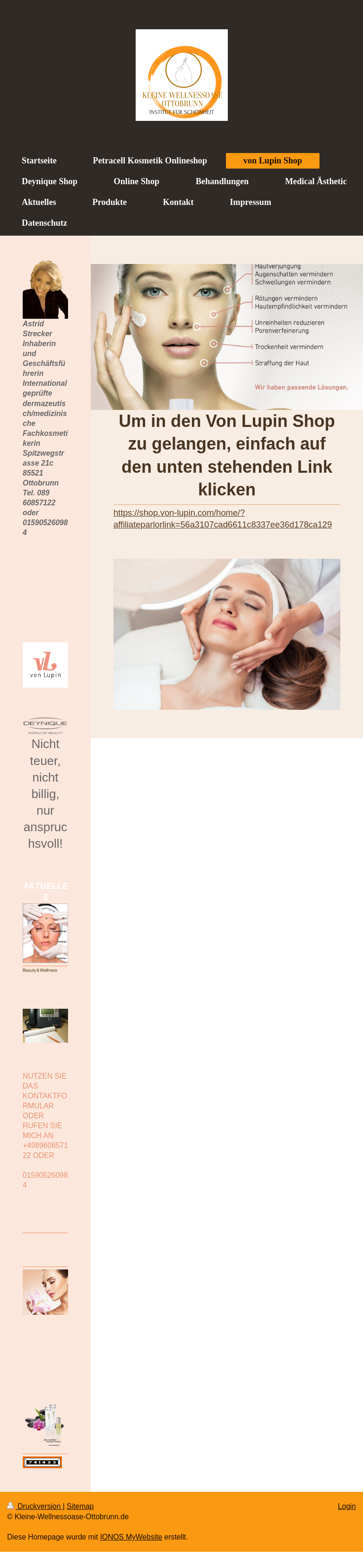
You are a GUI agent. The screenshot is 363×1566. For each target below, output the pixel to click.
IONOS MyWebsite (131, 1537)
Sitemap (80, 1506)
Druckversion (35, 1506)
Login (347, 1506)
